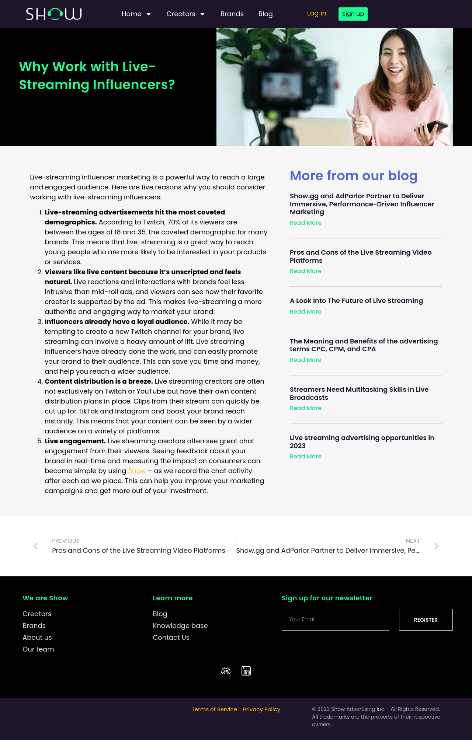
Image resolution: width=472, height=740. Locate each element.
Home (137, 14)
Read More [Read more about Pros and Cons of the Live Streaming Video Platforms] (306, 271)
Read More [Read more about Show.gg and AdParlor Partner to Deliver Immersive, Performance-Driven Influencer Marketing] (306, 223)
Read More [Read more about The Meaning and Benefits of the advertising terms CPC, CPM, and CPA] (306, 360)
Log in (316, 13)
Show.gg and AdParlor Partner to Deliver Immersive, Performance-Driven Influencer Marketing (362, 203)
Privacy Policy (261, 709)
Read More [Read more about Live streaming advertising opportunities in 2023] (306, 456)
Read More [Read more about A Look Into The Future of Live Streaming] (306, 311)
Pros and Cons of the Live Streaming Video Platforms (361, 256)
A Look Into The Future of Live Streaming (356, 300)
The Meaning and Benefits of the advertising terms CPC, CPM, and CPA (364, 345)
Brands (232, 13)
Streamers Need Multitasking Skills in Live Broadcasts (359, 393)
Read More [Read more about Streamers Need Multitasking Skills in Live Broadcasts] (306, 408)
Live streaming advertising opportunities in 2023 (362, 441)
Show (137, 470)
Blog (265, 13)
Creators (186, 14)
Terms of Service (214, 709)
